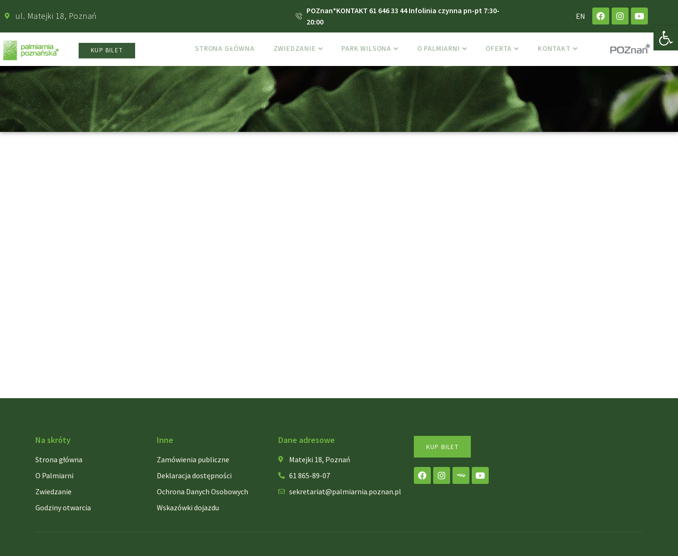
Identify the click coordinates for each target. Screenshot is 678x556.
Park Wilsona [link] (367, 50)
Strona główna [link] (218, 50)
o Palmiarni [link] (443, 50)
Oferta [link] (505, 50)
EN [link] (580, 16)
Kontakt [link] (562, 50)
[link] (666, 38)
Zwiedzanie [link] (293, 50)
